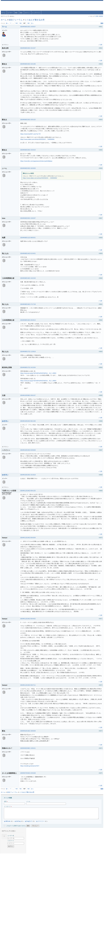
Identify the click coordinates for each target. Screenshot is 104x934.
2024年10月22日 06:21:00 (28, 456)
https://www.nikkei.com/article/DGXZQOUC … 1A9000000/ (38, 154)
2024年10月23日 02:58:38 (28, 492)
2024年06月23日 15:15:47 (28, 47)
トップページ (36, 12)
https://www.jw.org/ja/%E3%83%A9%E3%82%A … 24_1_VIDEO (39, 400)
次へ (33, 23)
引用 (74, 44)
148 (29, 23)
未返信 (75, 16)
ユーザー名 (88, 8)
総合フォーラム (16, 19)
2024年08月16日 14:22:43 (28, 296)
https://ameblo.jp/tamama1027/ (30, 871)
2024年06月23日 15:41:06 (28, 63)
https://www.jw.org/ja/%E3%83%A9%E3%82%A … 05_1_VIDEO (39, 410)
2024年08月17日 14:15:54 (28, 394)
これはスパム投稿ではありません (16, 931)
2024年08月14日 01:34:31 (28, 272)
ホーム (4, 12)
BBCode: (8, 926)
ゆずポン (5, 457)
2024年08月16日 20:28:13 (28, 338)
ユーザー (10, 12)
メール (46, 908)
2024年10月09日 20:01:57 (28, 424)
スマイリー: (41, 926)
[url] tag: (19, 926)
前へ (7, 23)
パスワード (88, 13)
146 (21, 23)
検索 (16, 12)
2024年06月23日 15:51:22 (28, 131)
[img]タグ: (30, 926)
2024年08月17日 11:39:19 (28, 378)
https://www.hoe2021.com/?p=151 (31, 148)
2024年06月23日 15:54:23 (28, 164)
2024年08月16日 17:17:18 (28, 322)
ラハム (4, 26)
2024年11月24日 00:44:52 (28, 694)
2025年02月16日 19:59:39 (28, 836)
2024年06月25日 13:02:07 (28, 236)
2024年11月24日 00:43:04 (28, 592)
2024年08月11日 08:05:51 (28, 256)
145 (17, 23)
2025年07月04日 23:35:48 (28, 878)
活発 (70, 16)
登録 (21, 12)
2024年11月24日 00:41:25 (28, 534)
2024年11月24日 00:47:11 (28, 777)
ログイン (27, 12)
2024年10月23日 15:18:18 (28, 518)
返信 (75, 23)
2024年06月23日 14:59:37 (28, 26)
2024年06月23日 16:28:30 (28, 187)
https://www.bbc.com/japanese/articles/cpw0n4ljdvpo (37, 179)
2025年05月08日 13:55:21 (28, 853)
